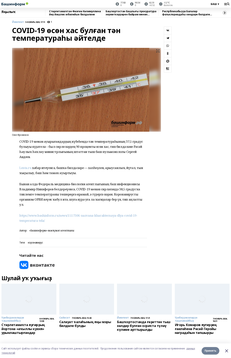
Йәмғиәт (18, 22)
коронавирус (35, 242)
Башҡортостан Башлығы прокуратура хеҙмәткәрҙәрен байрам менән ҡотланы (131, 13)
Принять (210, 350)
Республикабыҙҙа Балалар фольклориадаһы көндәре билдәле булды (186, 13)
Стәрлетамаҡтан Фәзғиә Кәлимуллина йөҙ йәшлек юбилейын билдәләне (75, 13)
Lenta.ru (25, 168)
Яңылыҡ (8, 12)
